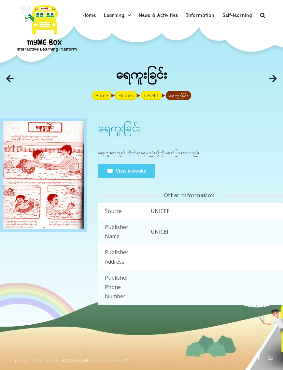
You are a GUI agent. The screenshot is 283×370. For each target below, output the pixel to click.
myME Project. (75, 360)
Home (101, 95)
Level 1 (151, 95)
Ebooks (126, 95)
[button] (262, 15)
